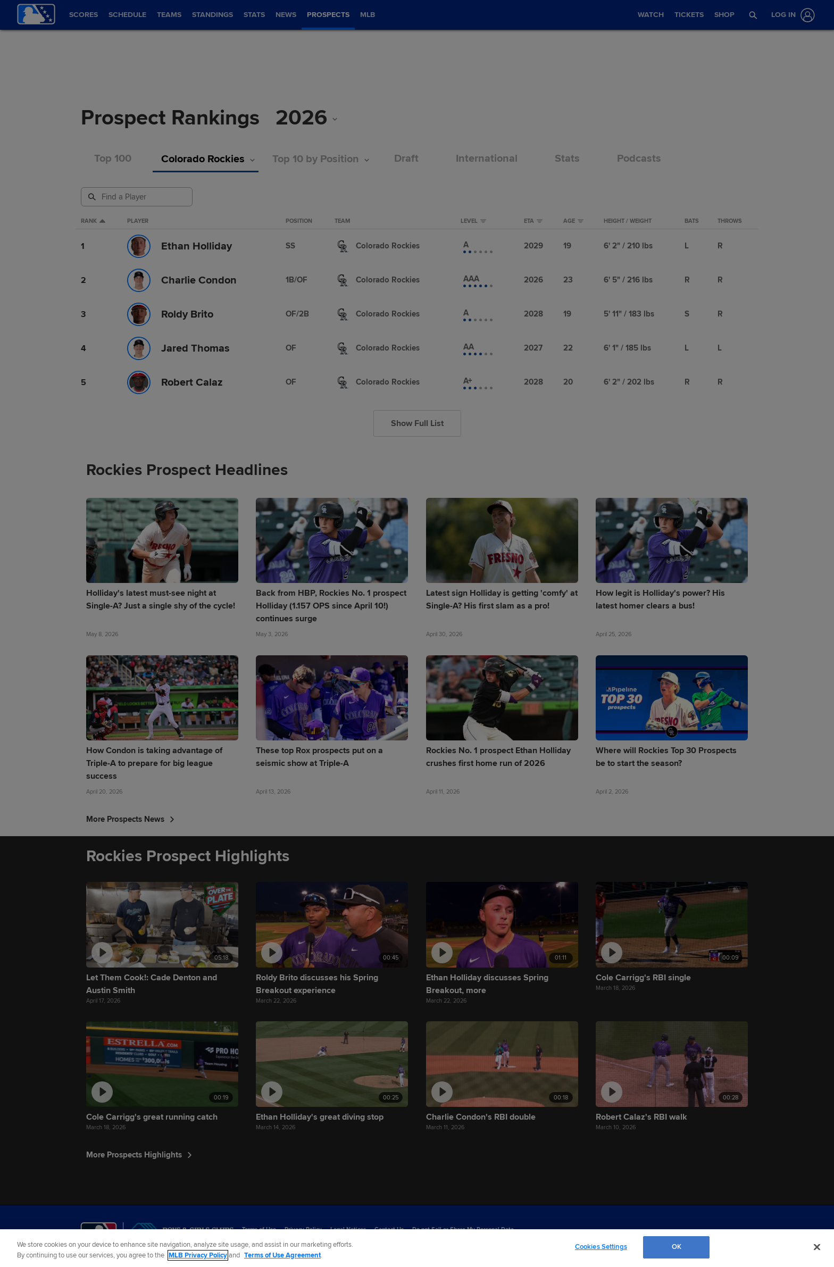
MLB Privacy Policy (198, 1255)
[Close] (817, 1246)
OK (676, 1247)
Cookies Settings (601, 1247)
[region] (417, 1248)
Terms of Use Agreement (282, 1255)
